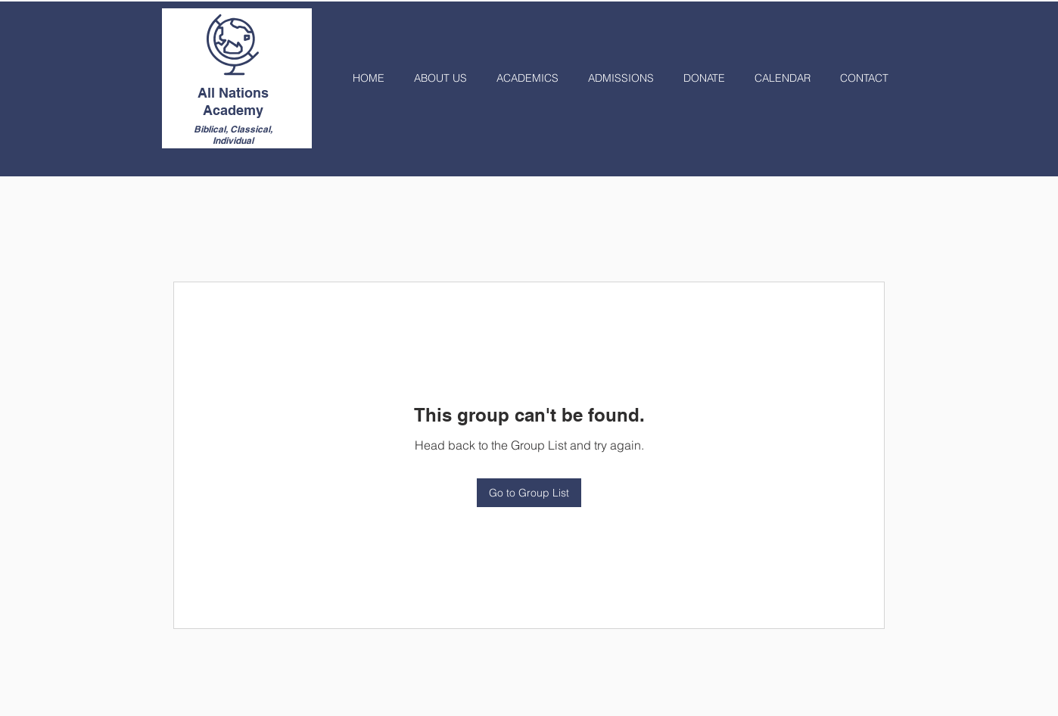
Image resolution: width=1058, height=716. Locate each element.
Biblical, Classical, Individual (233, 135)
